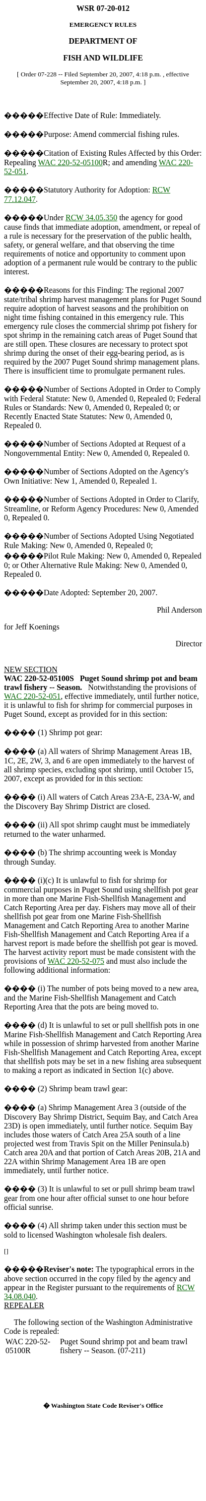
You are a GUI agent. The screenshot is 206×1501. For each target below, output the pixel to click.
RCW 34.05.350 (91, 217)
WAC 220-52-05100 (70, 162)
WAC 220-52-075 (76, 961)
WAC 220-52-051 (32, 696)
